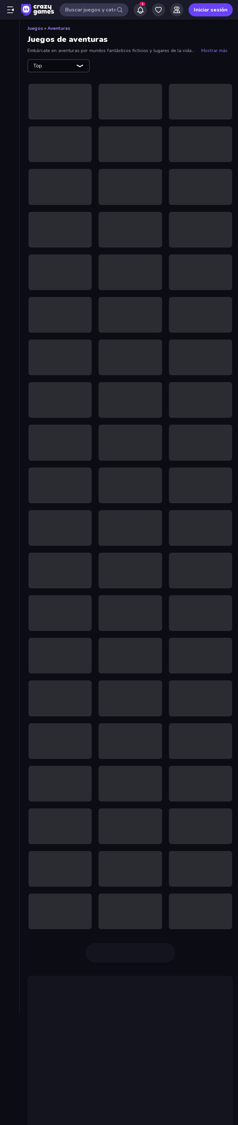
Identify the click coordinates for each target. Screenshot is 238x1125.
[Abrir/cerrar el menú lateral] (10, 10)
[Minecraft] (9, 336)
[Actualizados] (9, 75)
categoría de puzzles (189, 1070)
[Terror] (9, 381)
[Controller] (9, 225)
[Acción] (9, 125)
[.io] (9, 314)
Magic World (81, 1110)
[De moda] (9, 63)
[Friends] (176, 9)
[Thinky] (9, 392)
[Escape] (9, 269)
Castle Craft (131, 1086)
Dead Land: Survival (190, 1020)
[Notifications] (140, 9)
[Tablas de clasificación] (9, 108)
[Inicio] (9, 30)
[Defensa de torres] (9, 236)
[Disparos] (9, 258)
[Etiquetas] (9, 409)
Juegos (35, 28)
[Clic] (9, 191)
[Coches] (9, 203)
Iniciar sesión (211, 9)
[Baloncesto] (9, 147)
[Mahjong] (9, 325)
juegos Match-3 (64, 1078)
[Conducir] (9, 214)
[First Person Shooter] (9, 280)
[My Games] (158, 9)
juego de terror (63, 1028)
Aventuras (58, 28)
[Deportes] (9, 247)
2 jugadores (155, 1013)
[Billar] (9, 158)
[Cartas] (9, 169)
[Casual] (9, 180)
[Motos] (9, 347)
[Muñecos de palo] (9, 358)
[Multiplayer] (9, 97)
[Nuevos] (9, 52)
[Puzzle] (9, 370)
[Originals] (9, 86)
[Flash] (9, 292)
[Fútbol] (9, 303)
